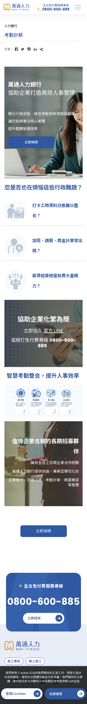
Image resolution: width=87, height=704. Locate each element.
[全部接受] (65, 693)
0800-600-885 (56, 9)
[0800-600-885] (43, 601)
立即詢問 (43, 531)
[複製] (41, 49)
